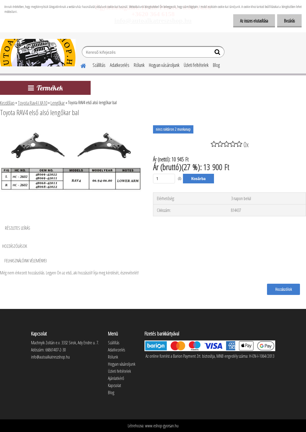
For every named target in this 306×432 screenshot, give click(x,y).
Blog (216, 65)
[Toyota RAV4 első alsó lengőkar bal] (71, 127)
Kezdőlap (7, 103)
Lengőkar (58, 103)
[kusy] (164, 178)
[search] (218, 53)
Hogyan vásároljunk (164, 65)
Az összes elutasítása (254, 21)
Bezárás (289, 21)
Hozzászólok (283, 289)
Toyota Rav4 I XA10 (32, 103)
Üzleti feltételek (196, 65)
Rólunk (139, 65)
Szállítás (99, 65)
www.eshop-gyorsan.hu (162, 426)
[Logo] (38, 52)
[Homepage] (80, 65)
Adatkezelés (119, 65)
